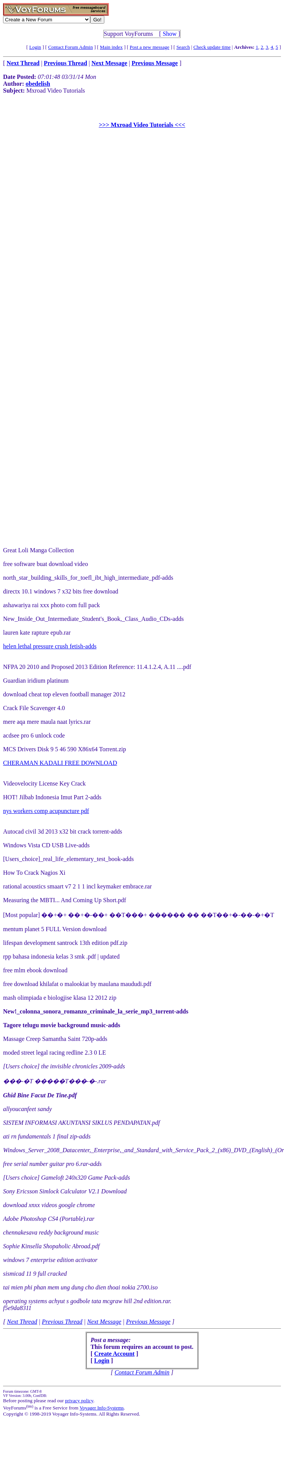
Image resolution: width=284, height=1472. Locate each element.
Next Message (104, 1321)
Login (35, 47)
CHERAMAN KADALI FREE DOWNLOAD (60, 763)
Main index (111, 47)
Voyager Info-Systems (102, 1408)
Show (170, 33)
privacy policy (79, 1400)
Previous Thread (62, 1321)
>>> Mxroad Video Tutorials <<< (142, 125)
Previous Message (148, 1321)
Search (183, 47)
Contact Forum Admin (70, 47)
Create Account (114, 1353)
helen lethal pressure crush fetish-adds (49, 646)
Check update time (211, 47)
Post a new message (149, 47)
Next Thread (22, 1321)
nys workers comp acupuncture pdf (46, 811)
